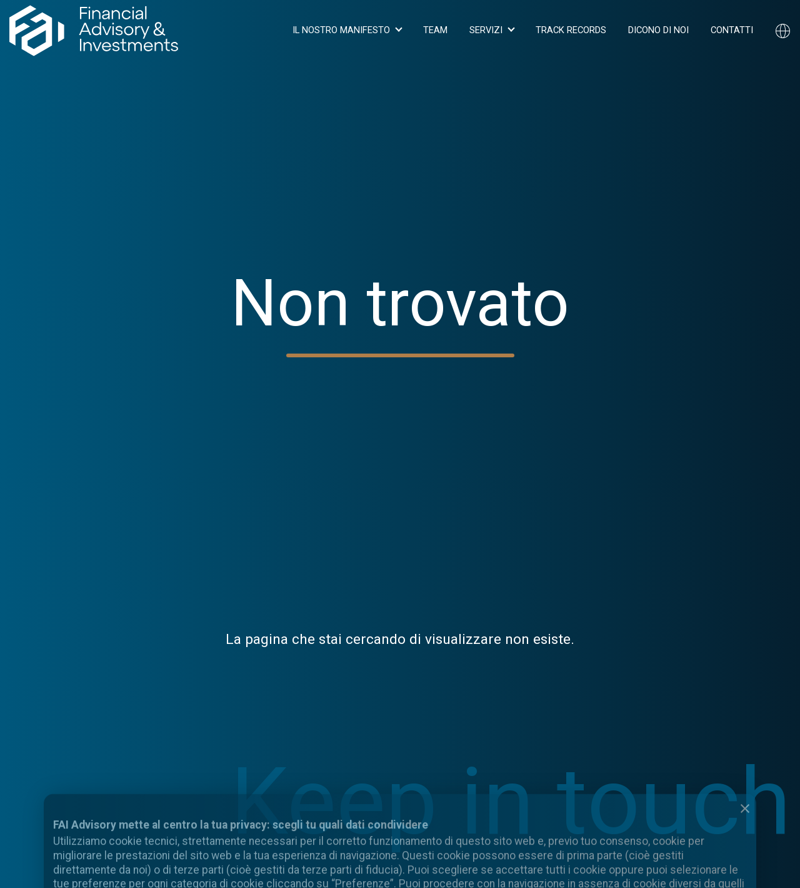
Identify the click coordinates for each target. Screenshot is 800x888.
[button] (346, 31)
